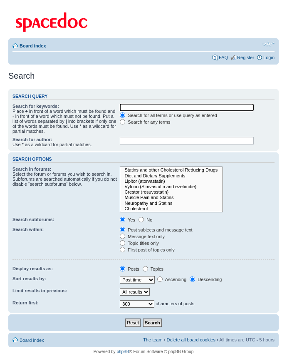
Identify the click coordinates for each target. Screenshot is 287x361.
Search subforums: (33, 219)
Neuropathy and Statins (171, 203)
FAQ (223, 57)
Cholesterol (171, 209)
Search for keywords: (35, 106)
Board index (33, 45)
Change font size (268, 44)
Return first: (25, 302)
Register (245, 57)
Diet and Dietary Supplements (171, 176)
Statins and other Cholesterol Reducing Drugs (171, 170)
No (145, 219)
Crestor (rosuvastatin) (171, 192)
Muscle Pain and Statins (171, 197)
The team (152, 339)
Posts (129, 268)
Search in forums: (32, 169)
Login (269, 57)
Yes (127, 219)
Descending (206, 279)
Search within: (28, 229)
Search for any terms (145, 122)
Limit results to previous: (39, 290)
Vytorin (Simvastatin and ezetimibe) (171, 186)
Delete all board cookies (191, 339)
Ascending (171, 279)
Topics (153, 268)
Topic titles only (139, 243)
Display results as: (32, 268)
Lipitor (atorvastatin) (171, 181)
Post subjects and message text (156, 229)
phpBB (122, 351)
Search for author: (32, 139)
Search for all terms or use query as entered (168, 115)
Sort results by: (29, 278)
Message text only (142, 236)
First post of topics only (147, 249)
